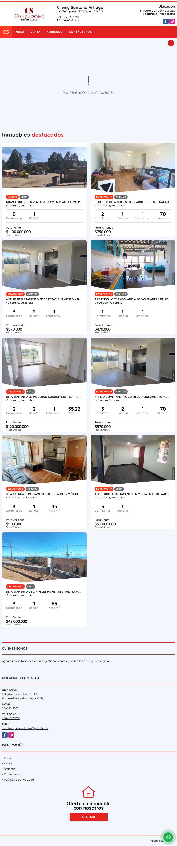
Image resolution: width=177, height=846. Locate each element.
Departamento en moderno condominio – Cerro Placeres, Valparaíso (44, 396)
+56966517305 (71, 17)
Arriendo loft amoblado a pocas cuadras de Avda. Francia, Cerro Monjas (133, 299)
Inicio (19, 32)
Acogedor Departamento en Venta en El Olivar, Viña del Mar (133, 494)
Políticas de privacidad (19, 779)
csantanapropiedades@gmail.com (80, 11)
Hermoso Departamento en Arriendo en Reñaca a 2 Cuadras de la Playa (133, 202)
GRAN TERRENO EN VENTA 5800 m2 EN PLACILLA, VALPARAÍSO (44, 202)
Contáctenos (80, 32)
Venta (35, 32)
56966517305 (71, 20)
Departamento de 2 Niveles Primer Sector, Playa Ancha (44, 591)
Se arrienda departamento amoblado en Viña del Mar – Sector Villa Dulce (44, 494)
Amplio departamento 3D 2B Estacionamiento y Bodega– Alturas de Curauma (44, 299)
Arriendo (55, 32)
